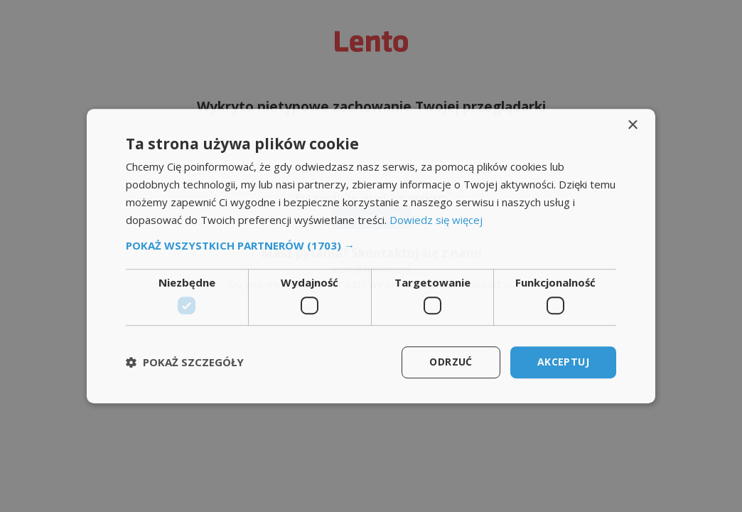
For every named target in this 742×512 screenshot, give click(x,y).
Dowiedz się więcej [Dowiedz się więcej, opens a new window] (436, 220)
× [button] (632, 125)
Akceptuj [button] (563, 361)
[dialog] (371, 256)
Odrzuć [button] (450, 361)
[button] (371, 246)
